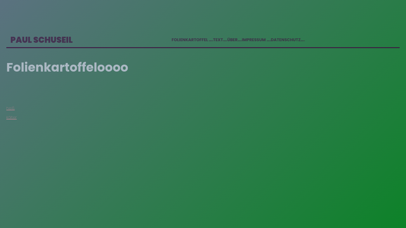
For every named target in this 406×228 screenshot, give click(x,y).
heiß (10, 108)
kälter (11, 117)
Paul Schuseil (41, 40)
